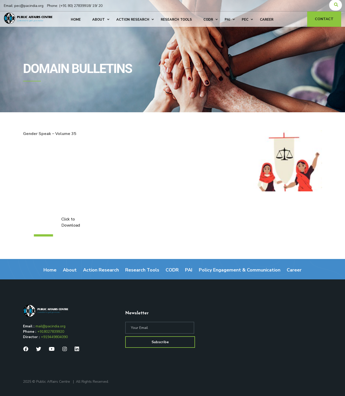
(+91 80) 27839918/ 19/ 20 (80, 5)
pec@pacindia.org (28, 5)
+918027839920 (50, 331)
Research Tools (142, 270)
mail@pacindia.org (50, 326)
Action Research (101, 270)
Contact (324, 19)
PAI (188, 270)
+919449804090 (54, 337)
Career (294, 270)
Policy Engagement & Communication (239, 270)
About (70, 270)
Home (49, 270)
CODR (172, 270)
